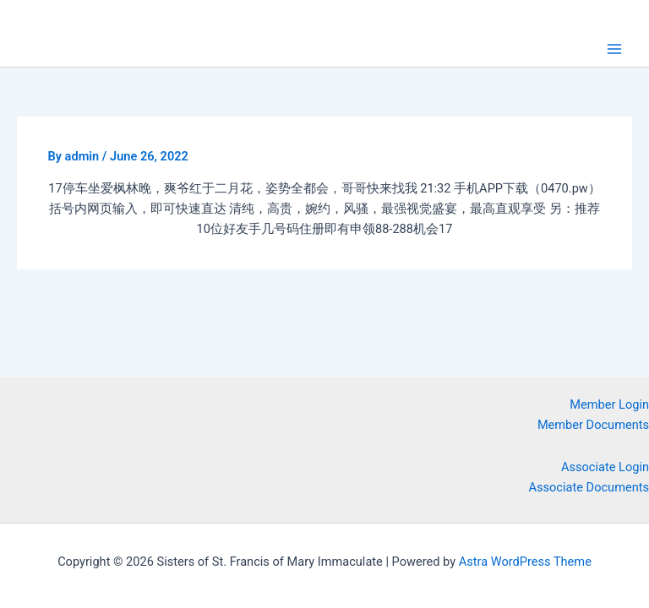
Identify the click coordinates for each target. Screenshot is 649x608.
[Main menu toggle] (614, 49)
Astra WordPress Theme (525, 561)
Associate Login (605, 467)
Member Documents (593, 424)
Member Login (609, 404)
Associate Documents (589, 487)
